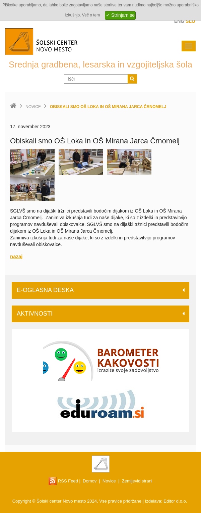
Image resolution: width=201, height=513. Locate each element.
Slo (190, 21)
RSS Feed (63, 480)
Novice (33, 106)
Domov (89, 480)
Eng (179, 21)
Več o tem (91, 15)
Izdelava (153, 501)
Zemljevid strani (137, 480)
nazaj (16, 256)
